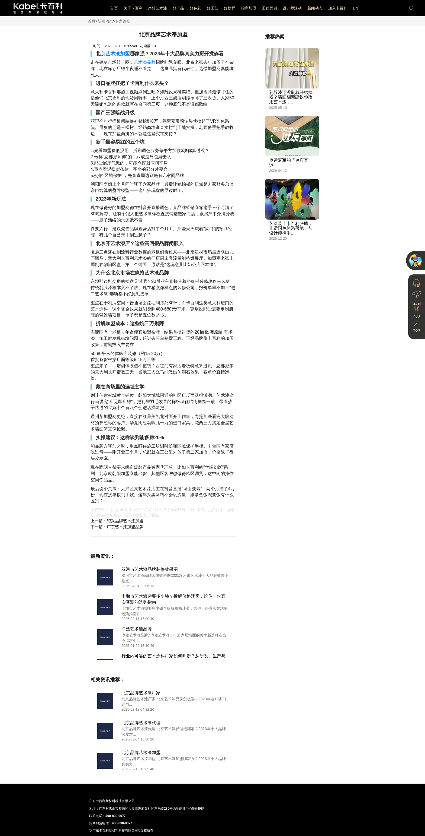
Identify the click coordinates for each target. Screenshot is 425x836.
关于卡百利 (133, 8)
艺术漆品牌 (145, 62)
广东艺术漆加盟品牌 (125, 526)
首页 (114, 8)
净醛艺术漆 (157, 8)
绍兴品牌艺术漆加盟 (125, 520)
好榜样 (229, 8)
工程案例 (269, 8)
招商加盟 (248, 8)
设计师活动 (292, 8)
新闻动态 (315, 8)
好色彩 (195, 8)
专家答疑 (122, 21)
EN (355, 8)
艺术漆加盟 (117, 53)
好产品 (178, 8)
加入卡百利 (337, 8)
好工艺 (212, 8)
